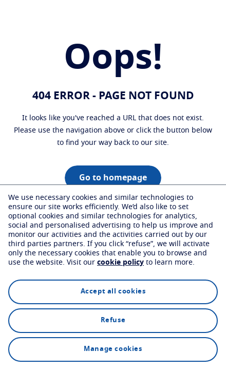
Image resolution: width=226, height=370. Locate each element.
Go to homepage (113, 178)
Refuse (113, 320)
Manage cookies (113, 349)
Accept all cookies (113, 291)
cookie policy (120, 262)
